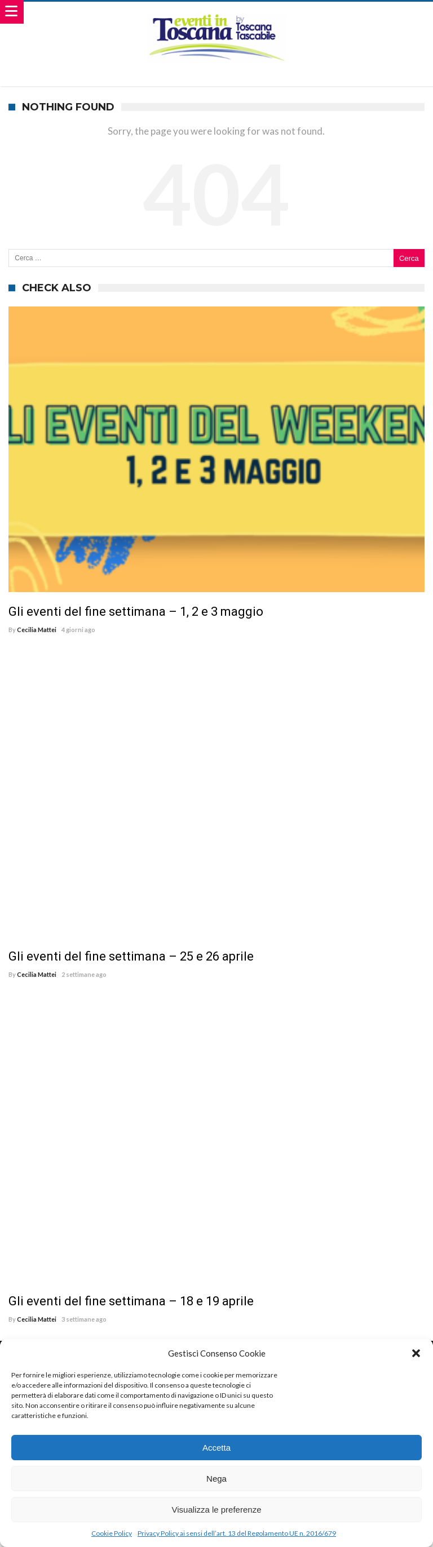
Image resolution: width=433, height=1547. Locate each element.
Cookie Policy (111, 1533)
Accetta (216, 1447)
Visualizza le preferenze (217, 1509)
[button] (416, 1353)
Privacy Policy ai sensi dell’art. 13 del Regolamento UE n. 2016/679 (237, 1533)
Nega (216, 1478)
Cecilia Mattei (36, 629)
